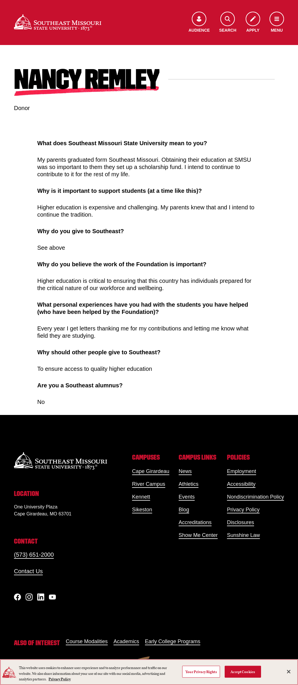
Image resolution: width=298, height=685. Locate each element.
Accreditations (195, 522)
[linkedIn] (40, 597)
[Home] (57, 22)
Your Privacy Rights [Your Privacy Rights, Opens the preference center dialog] (201, 671)
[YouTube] (52, 597)
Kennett (141, 497)
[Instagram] (29, 597)
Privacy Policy (243, 510)
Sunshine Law (243, 535)
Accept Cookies (242, 671)
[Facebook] (17, 597)
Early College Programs (172, 641)
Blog (184, 510)
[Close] (288, 671)
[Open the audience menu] (199, 22)
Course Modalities (87, 641)
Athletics (188, 484)
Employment (241, 471)
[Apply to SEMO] (253, 22)
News (185, 471)
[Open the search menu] (227, 22)
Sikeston (142, 510)
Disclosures (240, 522)
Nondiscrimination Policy (255, 497)
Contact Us (28, 571)
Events (187, 497)
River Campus (148, 484)
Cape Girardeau (150, 471)
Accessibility (241, 484)
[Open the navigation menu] (276, 22)
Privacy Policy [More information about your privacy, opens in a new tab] (60, 679)
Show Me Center (198, 535)
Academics (126, 641)
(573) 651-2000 (34, 554)
